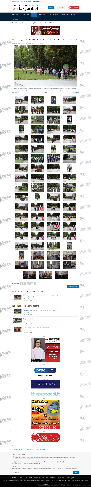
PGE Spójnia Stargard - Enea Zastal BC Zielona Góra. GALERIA (42, 296)
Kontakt (14, 477)
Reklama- (52, 477)
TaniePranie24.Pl (41, 449)
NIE (17, 466)
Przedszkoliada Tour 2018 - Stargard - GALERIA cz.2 (39, 310)
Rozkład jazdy (70, 477)
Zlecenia (15, 19)
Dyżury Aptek (61, 477)
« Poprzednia (15, 92)
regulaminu (32, 457)
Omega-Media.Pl (19, 449)
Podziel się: (15, 283)
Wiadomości (15, 14)
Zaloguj (51, 7)
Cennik (20, 477)
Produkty (73, 14)
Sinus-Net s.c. (30, 449)
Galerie (34, 14)
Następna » (76, 92)
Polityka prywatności (34, 477)
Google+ (28, 283)
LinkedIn (31, 283)
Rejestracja (61, 7)
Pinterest (35, 283)
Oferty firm (64, 14)
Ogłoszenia (25, 14)
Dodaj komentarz (72, 286)
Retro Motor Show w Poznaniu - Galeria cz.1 (37, 328)
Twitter (21, 283)
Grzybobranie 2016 (29, 319)
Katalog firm (43, 14)
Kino (26, 477)
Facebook (25, 283)
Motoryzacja (54, 14)
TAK (14, 466)
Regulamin (45, 477)
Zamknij (45, 484)
